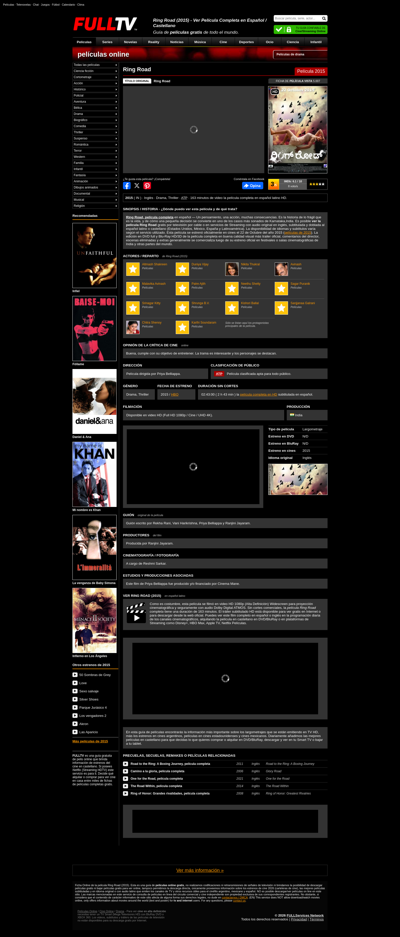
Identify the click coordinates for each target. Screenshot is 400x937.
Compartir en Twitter (137, 185)
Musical (79, 199)
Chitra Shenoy (150, 324)
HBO (175, 394)
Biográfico (80, 120)
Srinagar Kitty (150, 305)
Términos (316, 919)
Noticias (177, 42)
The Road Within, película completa (156, 786)
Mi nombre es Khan (94, 477)
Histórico (80, 89)
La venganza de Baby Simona (94, 550)
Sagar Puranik (299, 285)
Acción (78, 83)
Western (79, 157)
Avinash (299, 266)
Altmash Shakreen (150, 266)
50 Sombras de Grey (95, 675)
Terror (78, 150)
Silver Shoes (88, 699)
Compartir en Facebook (127, 185)
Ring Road (162, 81)
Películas (84, 42)
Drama (78, 114)
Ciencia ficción (83, 71)
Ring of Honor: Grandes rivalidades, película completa (170, 793)
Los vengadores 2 (92, 716)
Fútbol (56, 4)
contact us (239, 900)
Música (200, 42)
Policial (78, 95)
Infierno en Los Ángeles (94, 623)
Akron (83, 724)
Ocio (269, 42)
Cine (223, 42)
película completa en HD (258, 394)
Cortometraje (82, 77)
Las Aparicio (88, 732)
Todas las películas (86, 65)
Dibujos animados (86, 187)
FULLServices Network (305, 915)
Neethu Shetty (249, 285)
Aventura (80, 101)
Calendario (68, 4)
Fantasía (80, 175)
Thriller (78, 132)
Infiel (94, 258)
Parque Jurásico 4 (93, 707)
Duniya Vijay (200, 266)
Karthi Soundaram (200, 324)
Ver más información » (200, 870)
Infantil (316, 42)
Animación (81, 181)
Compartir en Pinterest (147, 185)
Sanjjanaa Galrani (299, 305)
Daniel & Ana (94, 404)
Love (83, 683)
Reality (153, 42)
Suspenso (80, 138)
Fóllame (94, 331)
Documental (82, 193)
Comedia (80, 126)
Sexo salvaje (89, 691)
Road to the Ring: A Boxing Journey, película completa (170, 764)
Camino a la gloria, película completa (157, 771)
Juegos (45, 4)
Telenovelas (23, 4)
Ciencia (293, 42)
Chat (36, 4)
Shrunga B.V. (200, 305)
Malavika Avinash (150, 285)
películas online (103, 54)
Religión (79, 206)
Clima (80, 4)
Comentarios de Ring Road (252, 185)
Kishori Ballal (249, 305)
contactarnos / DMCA (235, 897)
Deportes (246, 42)
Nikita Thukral (249, 266)
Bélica (78, 108)
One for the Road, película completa (157, 778)
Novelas (130, 42)
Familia (79, 163)
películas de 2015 (297, 232)
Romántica (81, 144)
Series (107, 42)
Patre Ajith (200, 285)
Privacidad (299, 919)
